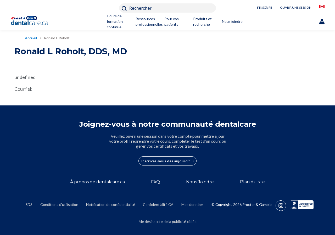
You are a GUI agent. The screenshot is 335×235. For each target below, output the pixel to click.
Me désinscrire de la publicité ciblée (168, 221)
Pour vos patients (171, 21)
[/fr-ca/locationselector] (322, 8)
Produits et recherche (202, 21)
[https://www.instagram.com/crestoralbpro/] (283, 205)
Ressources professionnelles (147, 21)
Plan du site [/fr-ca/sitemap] (252, 181)
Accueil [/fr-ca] (31, 38)
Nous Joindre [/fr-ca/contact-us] (200, 181)
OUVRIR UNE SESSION (295, 7)
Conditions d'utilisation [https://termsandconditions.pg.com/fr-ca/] (59, 204)
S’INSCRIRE (264, 7)
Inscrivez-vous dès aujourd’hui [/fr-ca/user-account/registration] (167, 161)
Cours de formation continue (115, 21)
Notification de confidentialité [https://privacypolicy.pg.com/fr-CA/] (110, 204)
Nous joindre (232, 21)
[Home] (32, 21)
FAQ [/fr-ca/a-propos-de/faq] (155, 181)
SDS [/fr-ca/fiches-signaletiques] (29, 204)
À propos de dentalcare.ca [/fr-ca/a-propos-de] (97, 181)
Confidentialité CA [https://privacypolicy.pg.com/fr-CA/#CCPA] (158, 204)
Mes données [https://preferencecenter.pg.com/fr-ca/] (192, 204)
